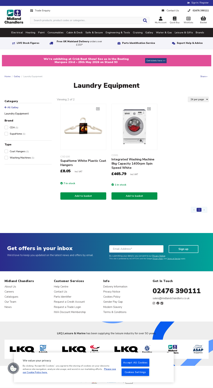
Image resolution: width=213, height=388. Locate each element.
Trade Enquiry (40, 10)
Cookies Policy (111, 296)
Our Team (10, 302)
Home (7, 76)
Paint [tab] (41, 32)
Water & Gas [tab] (164, 32)
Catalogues (11, 296)
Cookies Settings (135, 372)
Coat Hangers (19, 151)
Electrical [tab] (17, 32)
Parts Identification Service (138, 43)
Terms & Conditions (114, 312)
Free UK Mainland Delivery (79, 43)
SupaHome (17, 133)
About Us (10, 286)
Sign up (183, 249)
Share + (203, 76)
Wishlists (188, 20)
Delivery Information (115, 286)
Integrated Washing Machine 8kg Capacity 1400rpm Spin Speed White (132, 163)
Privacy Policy (158, 258)
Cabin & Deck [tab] (74, 32)
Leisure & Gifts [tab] (184, 32)
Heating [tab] (30, 32)
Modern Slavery (112, 307)
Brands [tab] (200, 32)
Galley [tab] (149, 32)
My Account (160, 20)
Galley (17, 76)
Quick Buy (175, 20)
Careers (9, 291)
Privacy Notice (158, 255)
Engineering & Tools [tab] (118, 32)
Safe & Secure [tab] (94, 32)
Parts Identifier (62, 296)
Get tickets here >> (155, 60)
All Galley (11, 107)
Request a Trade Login (67, 307)
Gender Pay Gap (113, 302)
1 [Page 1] (199, 209)
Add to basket (83, 196)
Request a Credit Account (69, 302)
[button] (13, 368)
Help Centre (61, 286)
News (8, 307)
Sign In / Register (200, 2)
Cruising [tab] (138, 32)
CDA (14, 127)
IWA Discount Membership (70, 312)
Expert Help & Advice (190, 43)
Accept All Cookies (135, 362)
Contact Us (60, 291)
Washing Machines (22, 157)
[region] (94, 367)
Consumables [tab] (56, 32)
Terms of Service (173, 258)
